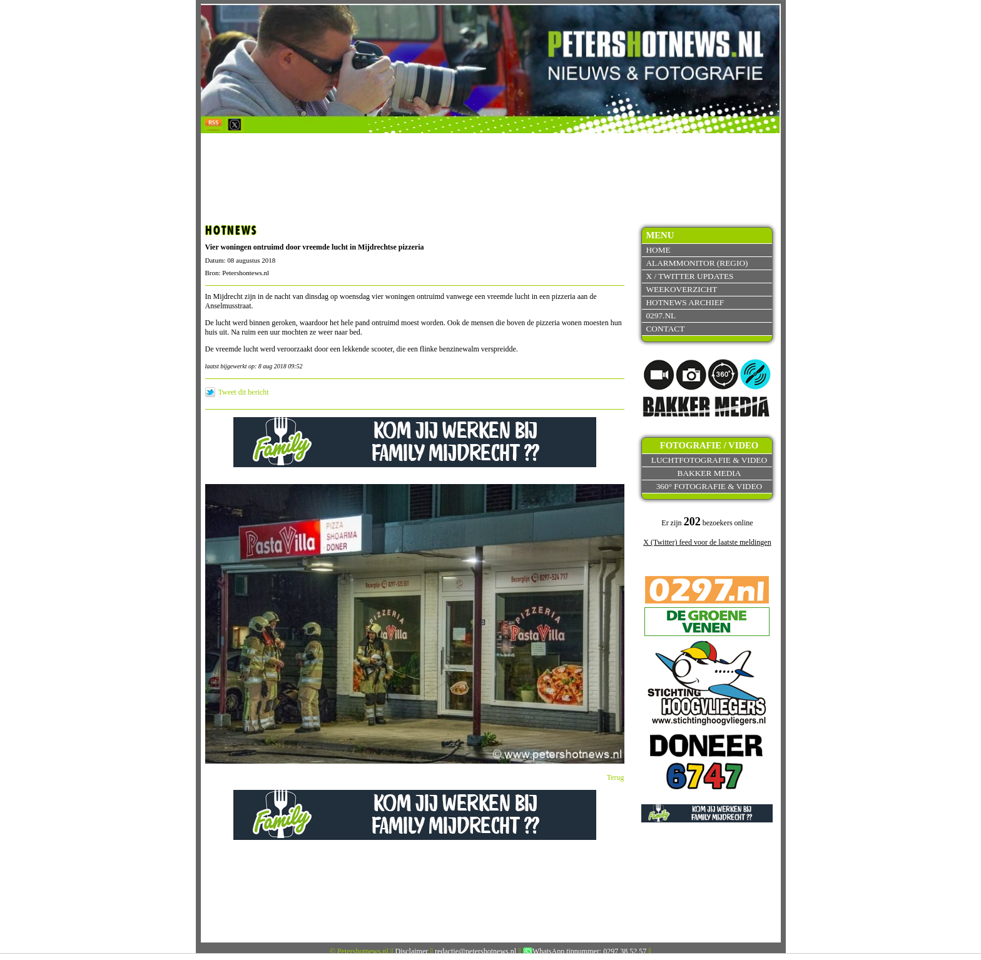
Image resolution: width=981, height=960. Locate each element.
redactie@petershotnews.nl (475, 951)
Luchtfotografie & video (709, 460)
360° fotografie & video (709, 486)
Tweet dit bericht (243, 392)
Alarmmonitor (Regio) (697, 263)
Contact (665, 328)
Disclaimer (412, 951)
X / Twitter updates (689, 276)
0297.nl (661, 315)
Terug (615, 777)
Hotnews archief (685, 302)
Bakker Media (709, 473)
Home (658, 250)
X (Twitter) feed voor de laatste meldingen (707, 542)
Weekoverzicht (681, 289)
